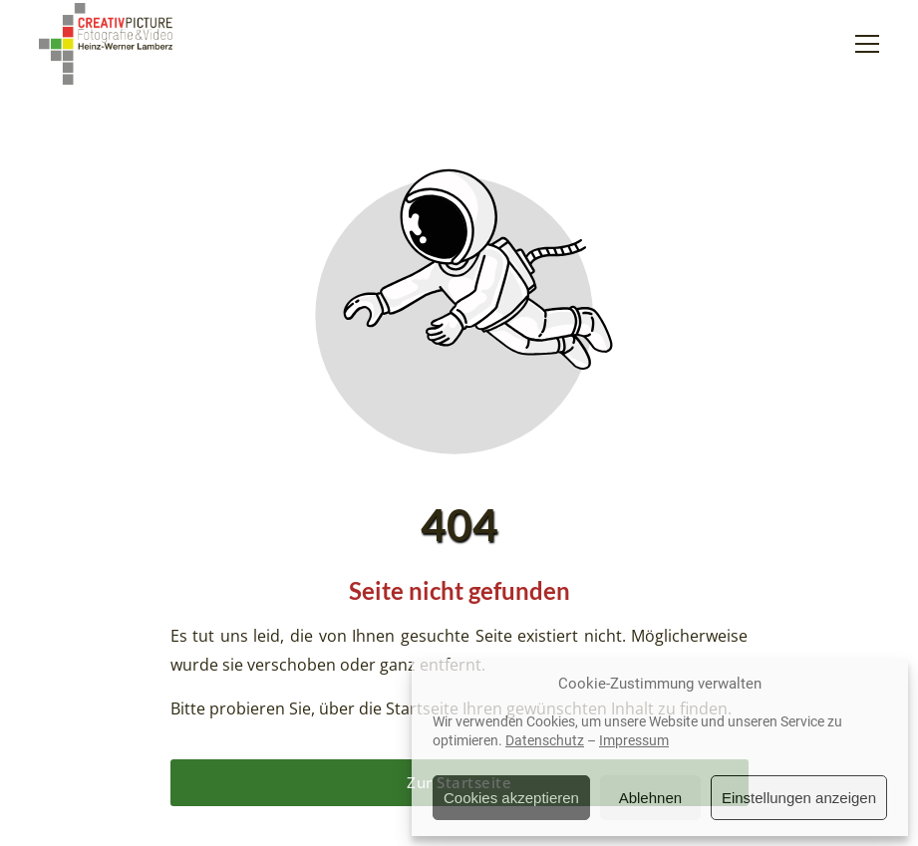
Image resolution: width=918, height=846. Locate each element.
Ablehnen (650, 797)
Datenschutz (544, 740)
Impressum (634, 740)
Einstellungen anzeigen (799, 797)
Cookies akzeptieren (511, 797)
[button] (867, 44)
